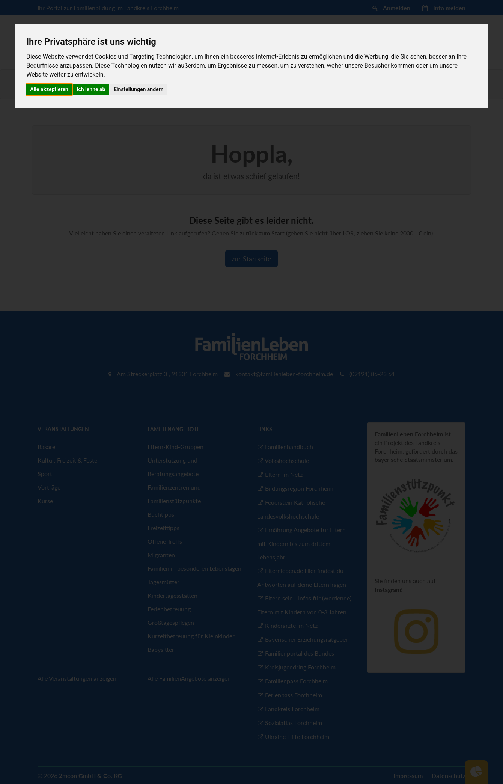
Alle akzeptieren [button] (49, 89)
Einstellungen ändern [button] (139, 89)
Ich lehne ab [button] (91, 89)
